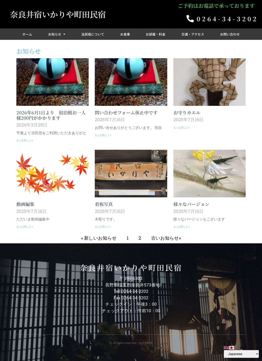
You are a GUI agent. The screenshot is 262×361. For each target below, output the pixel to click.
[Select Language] (241, 354)
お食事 (125, 34)
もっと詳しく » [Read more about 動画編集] (24, 226)
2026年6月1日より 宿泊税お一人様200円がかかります (51, 115)
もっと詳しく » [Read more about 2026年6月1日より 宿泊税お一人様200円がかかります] (24, 140)
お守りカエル (186, 112)
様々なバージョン (191, 204)
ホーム (27, 34)
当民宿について (92, 34)
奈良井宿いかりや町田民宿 (58, 14)
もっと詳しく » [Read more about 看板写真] (103, 226)
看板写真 (104, 204)
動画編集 (25, 204)
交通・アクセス (192, 34)
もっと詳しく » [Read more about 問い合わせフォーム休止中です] (103, 135)
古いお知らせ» (166, 238)
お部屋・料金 (155, 34)
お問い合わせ (230, 34)
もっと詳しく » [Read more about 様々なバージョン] (181, 226)
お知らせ (56, 34)
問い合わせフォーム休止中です (126, 112)
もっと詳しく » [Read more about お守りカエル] (181, 127)
